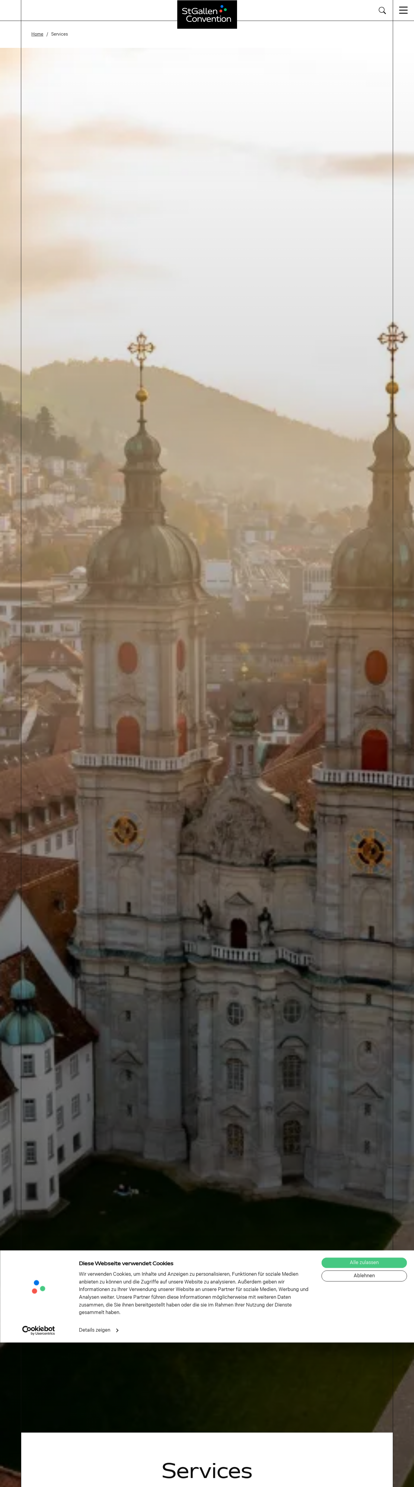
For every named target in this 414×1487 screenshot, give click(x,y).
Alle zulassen (364, 1407)
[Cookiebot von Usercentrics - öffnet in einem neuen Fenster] (39, 1475)
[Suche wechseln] (382, 10)
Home (37, 34)
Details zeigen (94, 1475)
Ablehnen (364, 1421)
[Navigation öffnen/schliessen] (403, 10)
